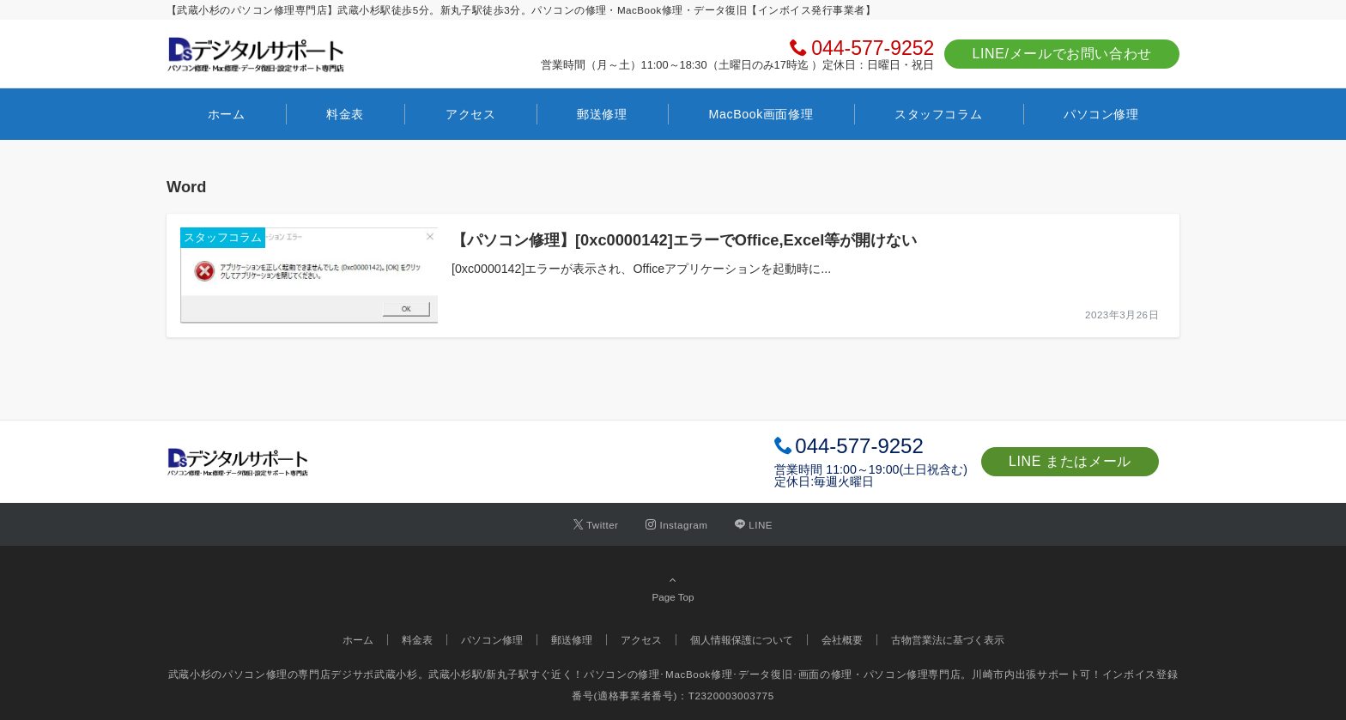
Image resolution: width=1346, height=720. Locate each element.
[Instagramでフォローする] (676, 524)
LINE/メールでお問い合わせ (1062, 53)
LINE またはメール (1070, 461)
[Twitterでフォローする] (596, 524)
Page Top (673, 587)
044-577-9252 (872, 48)
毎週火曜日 (844, 481)
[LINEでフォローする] (754, 524)
